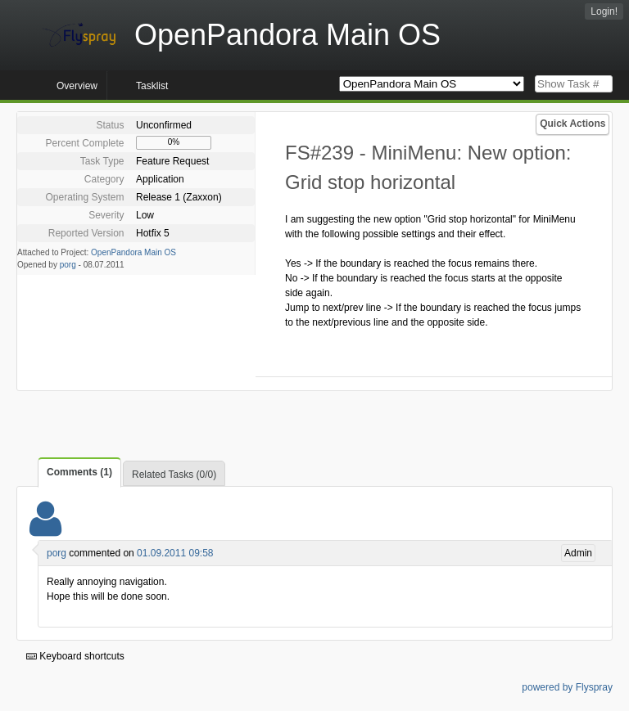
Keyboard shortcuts (75, 656)
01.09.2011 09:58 (175, 553)
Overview (77, 86)
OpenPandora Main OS (133, 252)
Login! (604, 11)
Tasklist (152, 86)
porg (68, 264)
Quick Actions (572, 123)
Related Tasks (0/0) (174, 474)
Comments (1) (79, 472)
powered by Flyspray (567, 687)
